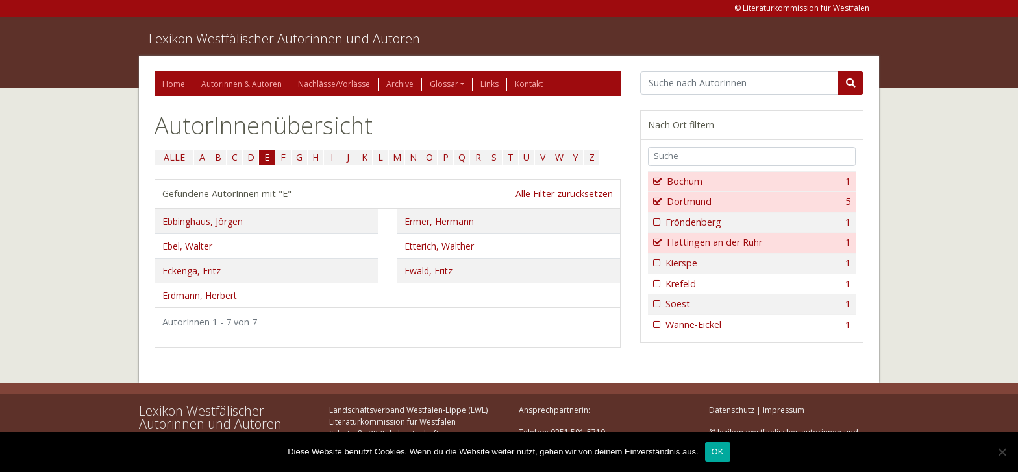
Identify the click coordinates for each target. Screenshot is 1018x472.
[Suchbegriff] (739, 83)
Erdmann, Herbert (199, 295)
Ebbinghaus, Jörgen (202, 221)
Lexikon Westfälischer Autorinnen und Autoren (284, 38)
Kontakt (529, 83)
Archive (400, 83)
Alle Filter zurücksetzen (564, 193)
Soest (756, 304)
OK (718, 451)
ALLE (174, 157)
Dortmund (757, 202)
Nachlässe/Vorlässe (334, 83)
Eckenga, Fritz (191, 271)
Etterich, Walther (439, 246)
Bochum (757, 181)
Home (173, 83)
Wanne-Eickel (756, 325)
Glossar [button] (444, 83)
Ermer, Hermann (439, 221)
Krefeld (756, 284)
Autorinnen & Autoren (241, 83)
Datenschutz (731, 410)
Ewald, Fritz (428, 271)
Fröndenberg (756, 222)
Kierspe (756, 263)
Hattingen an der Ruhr (757, 242)
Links (489, 83)
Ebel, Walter (187, 246)
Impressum (783, 410)
